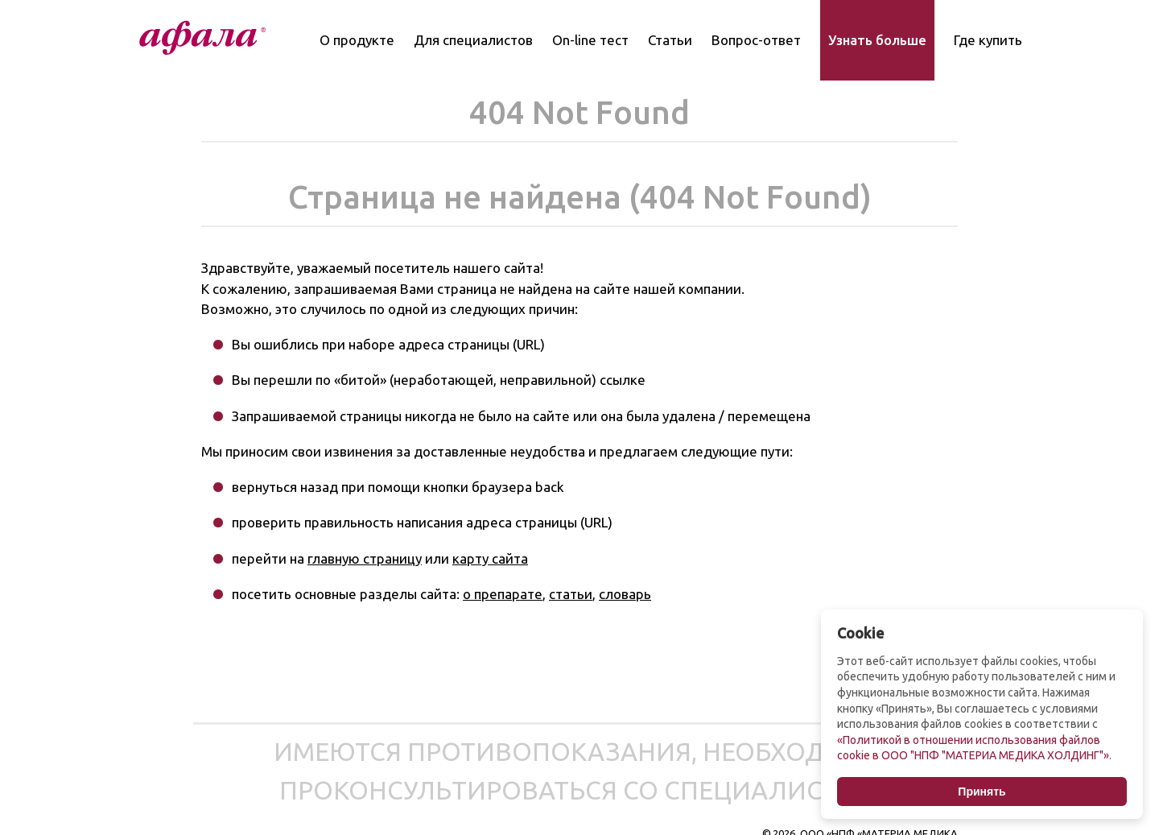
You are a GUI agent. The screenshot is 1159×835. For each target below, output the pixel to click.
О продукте (357, 40)
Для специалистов (473, 40)
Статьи (670, 40)
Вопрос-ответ (756, 40)
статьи (570, 593)
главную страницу (364, 558)
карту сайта (490, 558)
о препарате (502, 593)
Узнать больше (877, 40)
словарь (625, 593)
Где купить (988, 40)
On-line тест (590, 40)
